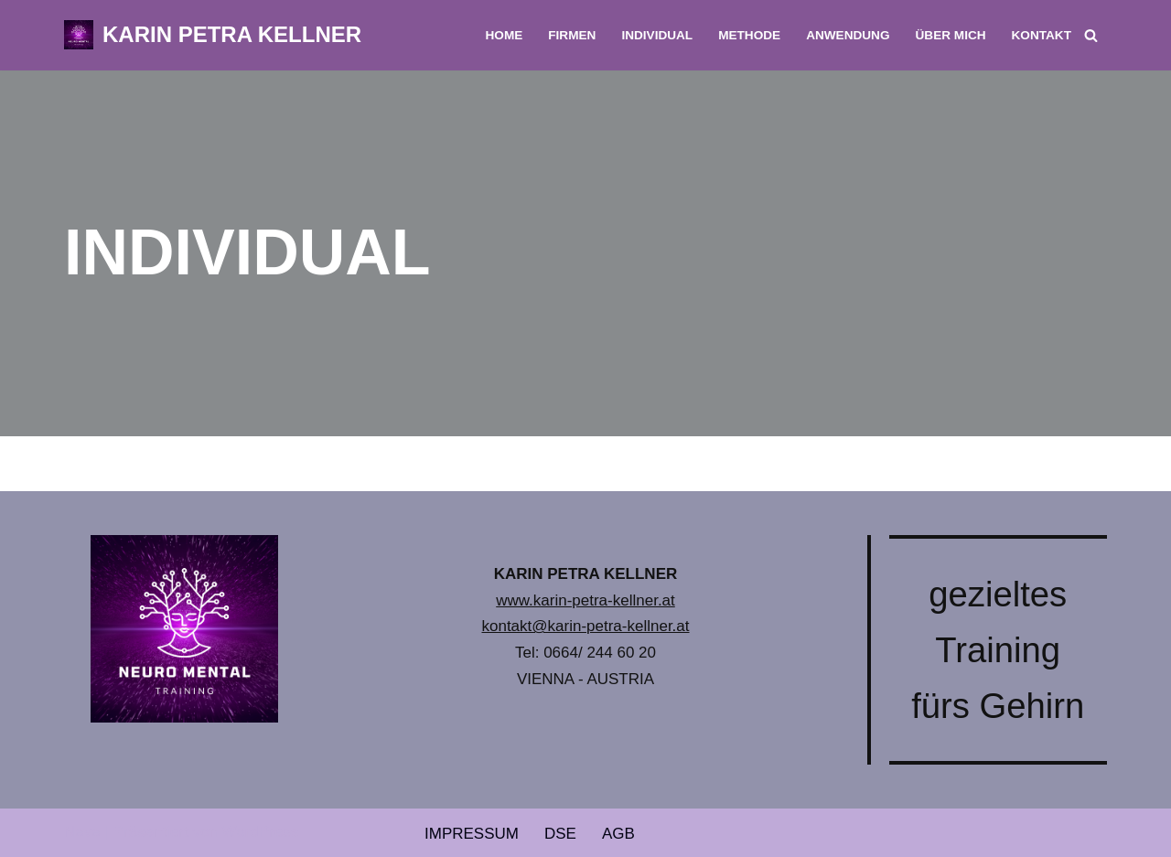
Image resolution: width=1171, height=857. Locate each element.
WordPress (260, 832)
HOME (503, 35)
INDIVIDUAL (657, 35)
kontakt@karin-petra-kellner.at (585, 626)
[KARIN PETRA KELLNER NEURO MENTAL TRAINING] (212, 35)
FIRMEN (572, 35)
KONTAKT (1041, 35)
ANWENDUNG (847, 35)
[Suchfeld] (1091, 35)
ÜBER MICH (951, 35)
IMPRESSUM (471, 833)
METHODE (749, 35)
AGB (618, 833)
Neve (82, 832)
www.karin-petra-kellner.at (585, 600)
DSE (560, 833)
